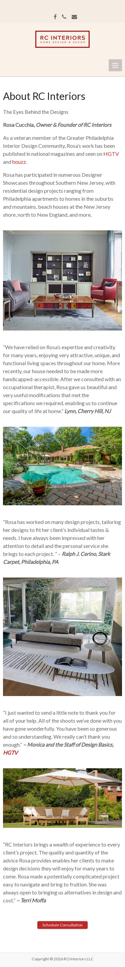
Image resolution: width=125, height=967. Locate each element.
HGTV (111, 153)
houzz (19, 161)
